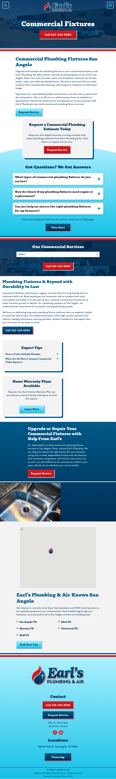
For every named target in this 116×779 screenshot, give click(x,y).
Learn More (31, 409)
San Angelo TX (28, 621)
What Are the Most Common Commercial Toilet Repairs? (28, 360)
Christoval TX (69, 628)
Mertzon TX (26, 628)
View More (58, 227)
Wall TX (24, 635)
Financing (58, 757)
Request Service (29, 112)
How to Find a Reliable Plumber (23, 353)
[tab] (58, 179)
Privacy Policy (67, 776)
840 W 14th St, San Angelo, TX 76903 (58, 747)
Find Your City (29, 644)
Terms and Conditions (51, 776)
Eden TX (66, 621)
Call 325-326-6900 (58, 34)
